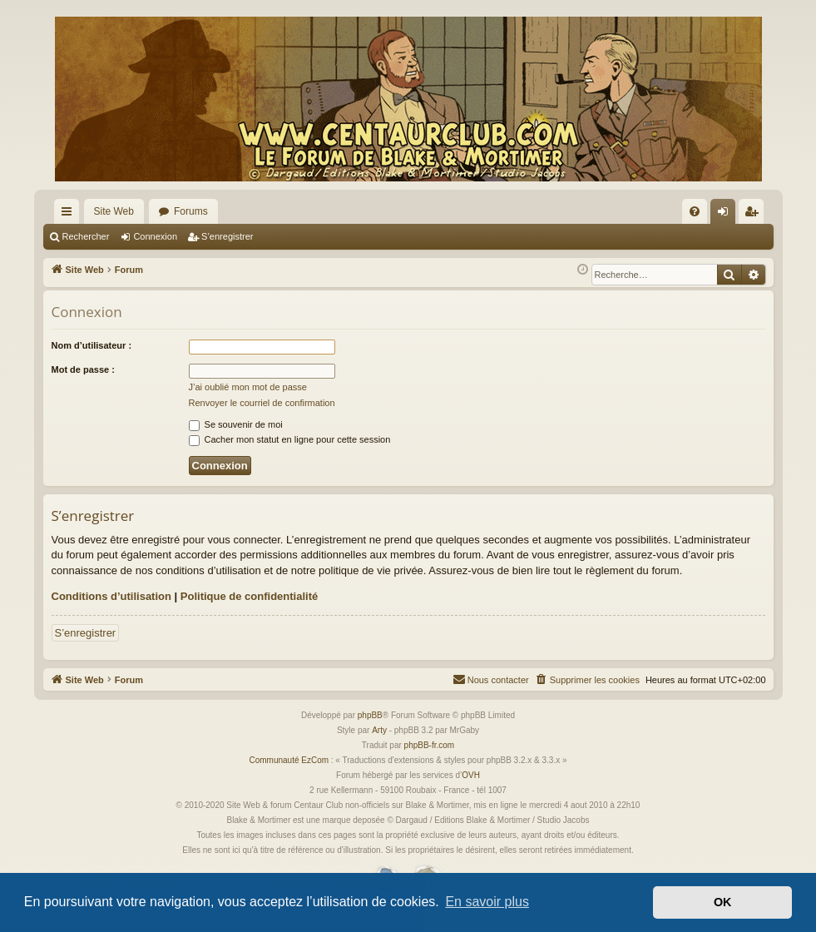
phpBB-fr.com (429, 745)
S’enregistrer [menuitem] (754, 215)
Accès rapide (70, 215)
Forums (191, 211)
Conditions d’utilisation (111, 596)
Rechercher (86, 236)
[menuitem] (694, 211)
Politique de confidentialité (249, 596)
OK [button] (723, 902)
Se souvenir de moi (236, 424)
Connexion (155, 236)
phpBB (370, 715)
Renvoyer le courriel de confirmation (262, 403)
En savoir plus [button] (487, 902)
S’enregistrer (227, 236)
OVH (471, 775)
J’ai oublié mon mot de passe (248, 387)
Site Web (114, 211)
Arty (379, 730)
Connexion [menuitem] (725, 215)
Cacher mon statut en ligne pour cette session (290, 439)
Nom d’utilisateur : (92, 345)
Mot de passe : (83, 369)
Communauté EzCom (289, 760)
